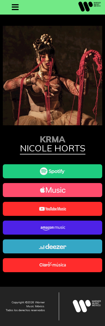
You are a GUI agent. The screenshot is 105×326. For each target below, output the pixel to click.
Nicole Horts (52, 149)
